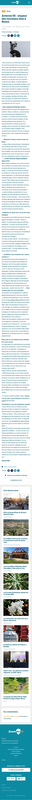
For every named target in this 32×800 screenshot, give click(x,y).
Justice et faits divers (16, 753)
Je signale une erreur (16, 480)
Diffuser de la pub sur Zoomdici (10, 741)
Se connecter (7, 716)
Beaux (9, 11)
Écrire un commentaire (10, 466)
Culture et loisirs (16, 751)
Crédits (4, 785)
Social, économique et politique (16, 749)
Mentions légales (6, 787)
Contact (4, 738)
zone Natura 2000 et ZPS (15, 300)
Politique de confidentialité (9, 790)
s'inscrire (16, 716)
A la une (16, 747)
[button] (29, 2)
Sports (16, 755)
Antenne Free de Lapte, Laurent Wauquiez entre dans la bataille (16, 398)
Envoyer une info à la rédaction (10, 743)
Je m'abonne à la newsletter (16, 770)
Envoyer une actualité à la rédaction (17, 475)
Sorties (4, 760)
